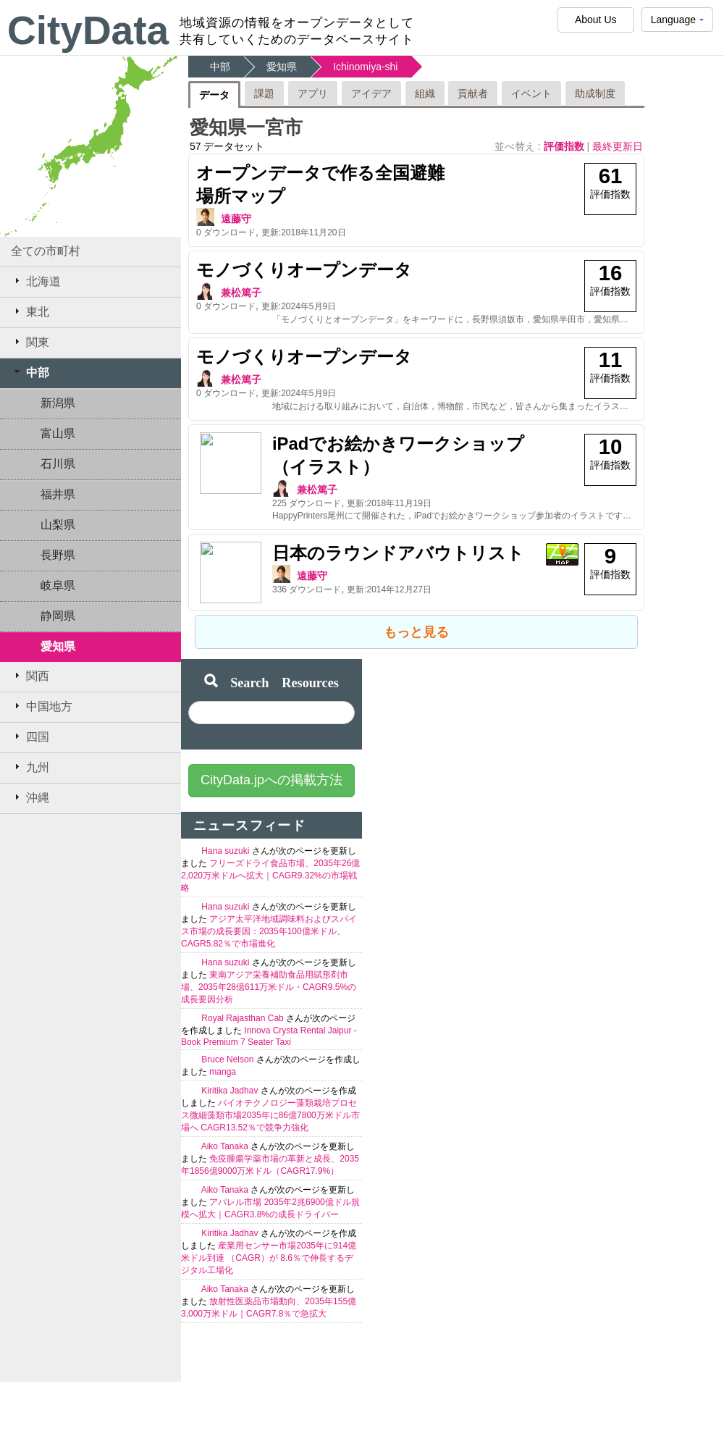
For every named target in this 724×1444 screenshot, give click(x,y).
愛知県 (58, 646)
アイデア (371, 93)
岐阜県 (58, 585)
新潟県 (58, 403)
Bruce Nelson (228, 1053)
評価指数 (565, 146)
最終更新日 (617, 146)
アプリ (313, 93)
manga (222, 1065)
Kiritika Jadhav (230, 1084)
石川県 (58, 464)
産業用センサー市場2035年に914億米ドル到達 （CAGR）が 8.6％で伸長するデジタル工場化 (268, 1251)
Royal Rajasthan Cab (243, 1012)
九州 (30, 766)
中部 (30, 372)
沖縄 (30, 797)
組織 (425, 93)
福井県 (58, 494)
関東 (30, 341)
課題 (264, 93)
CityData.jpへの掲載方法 (271, 773)
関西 (30, 675)
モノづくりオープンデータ (304, 270)
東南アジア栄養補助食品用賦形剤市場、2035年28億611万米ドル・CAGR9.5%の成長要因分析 (268, 980)
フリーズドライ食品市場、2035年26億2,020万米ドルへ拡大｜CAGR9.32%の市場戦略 (270, 869)
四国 (30, 736)
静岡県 (58, 616)
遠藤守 (236, 218)
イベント (531, 93)
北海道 (36, 280)
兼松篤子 (241, 292)
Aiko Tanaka (226, 1140)
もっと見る (416, 625)
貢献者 (473, 93)
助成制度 (595, 93)
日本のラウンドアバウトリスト (322, 553)
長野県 (58, 555)
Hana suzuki (226, 844)
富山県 (58, 433)
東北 (30, 311)
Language (677, 23)
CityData (88, 30)
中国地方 (41, 706)
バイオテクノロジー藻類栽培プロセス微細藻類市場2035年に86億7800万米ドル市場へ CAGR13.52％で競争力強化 (270, 1108)
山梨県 (58, 525)
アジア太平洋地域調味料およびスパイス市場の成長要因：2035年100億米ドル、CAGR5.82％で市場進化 (269, 924)
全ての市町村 (45, 251)
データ (214, 95)
